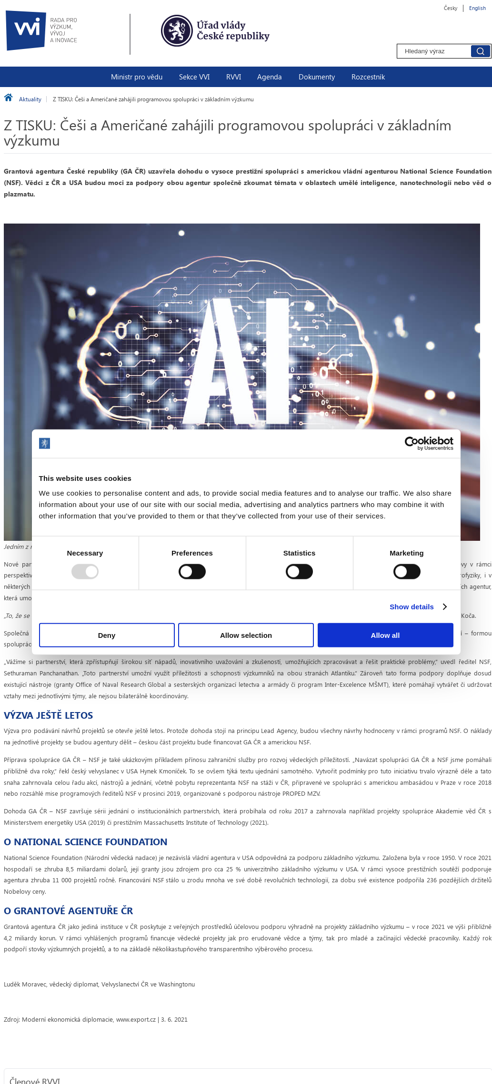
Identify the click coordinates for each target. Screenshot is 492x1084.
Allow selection (246, 635)
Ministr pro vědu (136, 76)
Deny (107, 635)
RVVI (233, 76)
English (477, 8)
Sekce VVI (194, 76)
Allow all (385, 635)
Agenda (269, 76)
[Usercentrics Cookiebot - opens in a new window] (411, 443)
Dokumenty (317, 76)
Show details (412, 606)
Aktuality (30, 99)
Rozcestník (368, 76)
